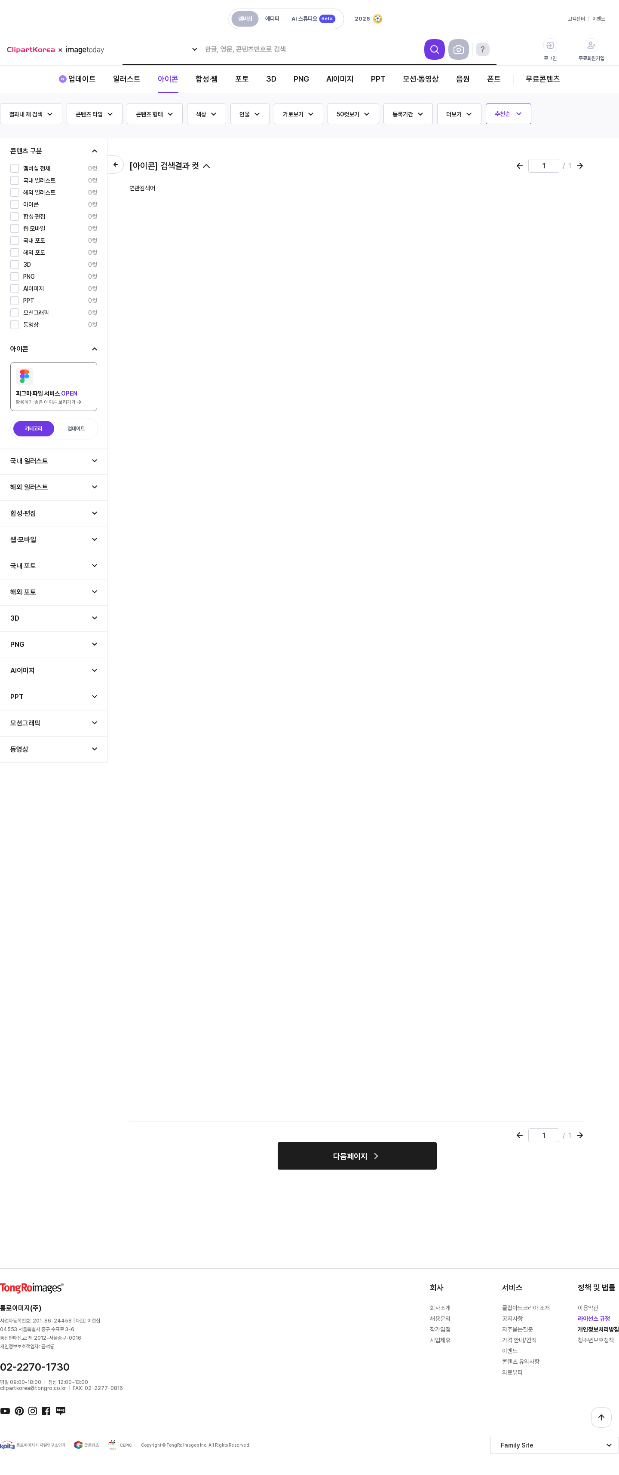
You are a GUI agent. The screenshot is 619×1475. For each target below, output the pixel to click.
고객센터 (576, 19)
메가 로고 (58, 50)
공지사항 (512, 1318)
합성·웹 (207, 78)
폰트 (494, 78)
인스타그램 (33, 1410)
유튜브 (5, 1410)
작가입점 (440, 1329)
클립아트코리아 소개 (526, 1307)
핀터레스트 (19, 1410)
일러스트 (127, 78)
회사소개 (440, 1307)
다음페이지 (350, 1156)
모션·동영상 (421, 78)
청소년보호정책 (596, 1340)
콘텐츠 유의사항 (520, 1361)
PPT (378, 78)
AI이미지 (340, 78)
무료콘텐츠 (543, 78)
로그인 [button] (550, 49)
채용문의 (440, 1318)
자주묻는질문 (517, 1329)
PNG (301, 78)
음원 (463, 78)
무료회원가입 (591, 49)
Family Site (517, 1445)
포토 (242, 78)
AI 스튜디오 (313, 19)
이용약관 (588, 1307)
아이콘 (168, 78)
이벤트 (598, 19)
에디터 (272, 18)
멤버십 (245, 18)
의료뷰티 (512, 1372)
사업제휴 (440, 1340)
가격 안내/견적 (519, 1340)
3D (271, 78)
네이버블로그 (60, 1410)
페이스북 (46, 1410)
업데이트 (82, 78)
